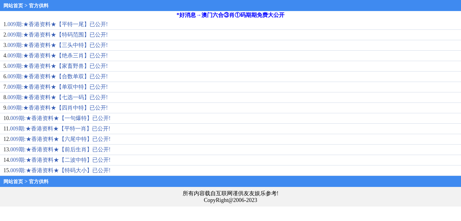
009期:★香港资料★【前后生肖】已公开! (60, 149)
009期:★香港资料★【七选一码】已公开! (58, 97)
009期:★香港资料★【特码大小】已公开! (60, 170)
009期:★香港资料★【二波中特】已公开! (60, 160)
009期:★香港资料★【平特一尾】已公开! (58, 24)
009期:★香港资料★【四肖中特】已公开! (58, 108)
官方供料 (39, 5)
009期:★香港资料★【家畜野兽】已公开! (58, 66)
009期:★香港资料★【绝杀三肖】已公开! (58, 55)
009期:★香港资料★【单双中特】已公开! (58, 87)
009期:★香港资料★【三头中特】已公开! (58, 45)
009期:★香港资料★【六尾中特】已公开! (60, 139)
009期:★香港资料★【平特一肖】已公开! (60, 129)
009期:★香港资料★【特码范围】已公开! (58, 35)
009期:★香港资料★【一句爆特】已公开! (60, 118)
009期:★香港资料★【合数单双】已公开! (58, 76)
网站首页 (13, 5)
